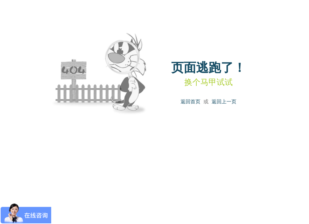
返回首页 (190, 101)
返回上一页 (224, 101)
